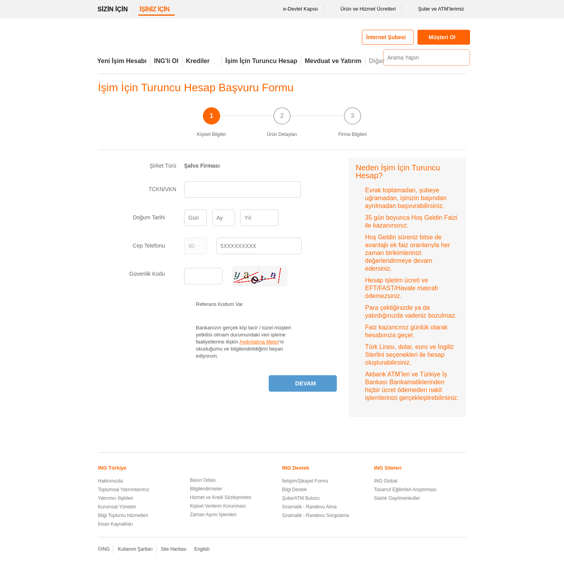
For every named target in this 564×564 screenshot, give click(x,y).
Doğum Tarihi (154, 217)
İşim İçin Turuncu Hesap (261, 61)
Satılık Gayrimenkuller (397, 498)
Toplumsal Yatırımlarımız (123, 489)
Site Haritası (173, 549)
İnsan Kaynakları (115, 524)
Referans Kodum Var (219, 304)
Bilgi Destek (294, 489)
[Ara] (463, 57)
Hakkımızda (110, 481)
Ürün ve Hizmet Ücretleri (363, 9)
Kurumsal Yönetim (117, 507)
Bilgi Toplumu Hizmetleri (123, 515)
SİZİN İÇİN (113, 9)
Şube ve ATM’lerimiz (436, 9)
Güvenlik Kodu (152, 274)
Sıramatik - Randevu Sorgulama (315, 515)
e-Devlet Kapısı (295, 9)
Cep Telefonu (154, 245)
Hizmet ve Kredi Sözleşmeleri (220, 497)
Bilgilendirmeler (206, 489)
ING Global (385, 481)
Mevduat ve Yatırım (333, 61)
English (202, 549)
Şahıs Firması (202, 166)
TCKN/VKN (162, 189)
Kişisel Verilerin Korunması (218, 506)
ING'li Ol (166, 61)
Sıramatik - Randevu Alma (309, 507)
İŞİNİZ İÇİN (154, 9)
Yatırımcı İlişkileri (115, 498)
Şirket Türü (163, 166)
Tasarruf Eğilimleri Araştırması (405, 489)
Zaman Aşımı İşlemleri (213, 514)
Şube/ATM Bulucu (301, 498)
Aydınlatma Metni (258, 342)
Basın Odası (203, 480)
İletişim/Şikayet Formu (305, 481)
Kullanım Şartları (135, 549)
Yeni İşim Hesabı (121, 61)
